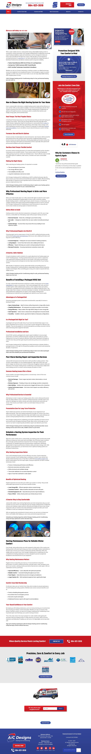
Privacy (77, 751)
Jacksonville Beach (34, 716)
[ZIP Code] (50, 708)
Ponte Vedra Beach (38, 718)
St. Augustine (54, 718)
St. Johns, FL (45, 123)
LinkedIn (53, 748)
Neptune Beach (44, 716)
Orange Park (52, 716)
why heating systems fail (41, 458)
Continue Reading (60, 172)
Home (7, 17)
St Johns (47, 718)
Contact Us (56, 641)
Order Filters (55, 5)
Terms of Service (72, 750)
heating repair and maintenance (20, 236)
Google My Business (41, 748)
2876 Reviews (72, 144)
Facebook (37, 748)
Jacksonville (59, 714)
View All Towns (45, 722)
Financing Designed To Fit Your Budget (72, 733)
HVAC (11, 17)
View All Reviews (61, 175)
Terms (79, 751)
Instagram (50, 748)
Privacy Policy (68, 750)
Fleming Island (51, 714)
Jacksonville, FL (22, 58)
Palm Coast (59, 716)
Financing (81, 4)
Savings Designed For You (69, 76)
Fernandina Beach (41, 714)
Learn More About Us (45, 676)
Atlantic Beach (32, 714)
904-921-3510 (35, 6)
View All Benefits (69, 134)
